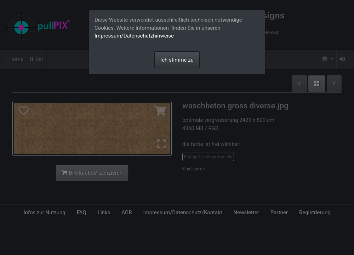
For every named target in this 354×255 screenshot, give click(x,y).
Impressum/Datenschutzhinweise (134, 36)
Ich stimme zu (177, 60)
